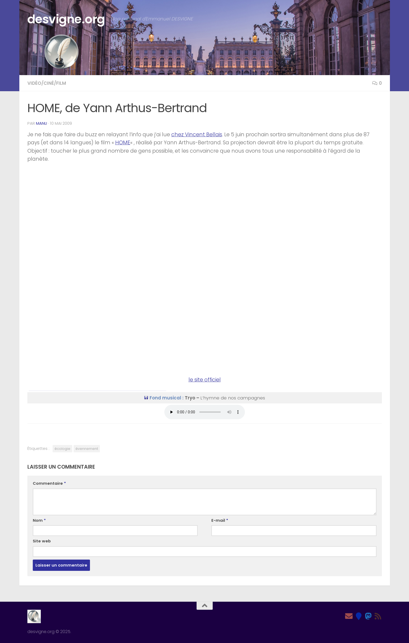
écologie (62, 448)
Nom (39, 520)
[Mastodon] (368, 616)
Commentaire (49, 483)
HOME (122, 142)
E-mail (219, 520)
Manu (41, 123)
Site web (42, 541)
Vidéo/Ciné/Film (46, 83)
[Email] (349, 616)
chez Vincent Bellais (196, 134)
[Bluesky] (358, 616)
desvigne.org (66, 19)
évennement (86, 448)
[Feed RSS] (378, 616)
